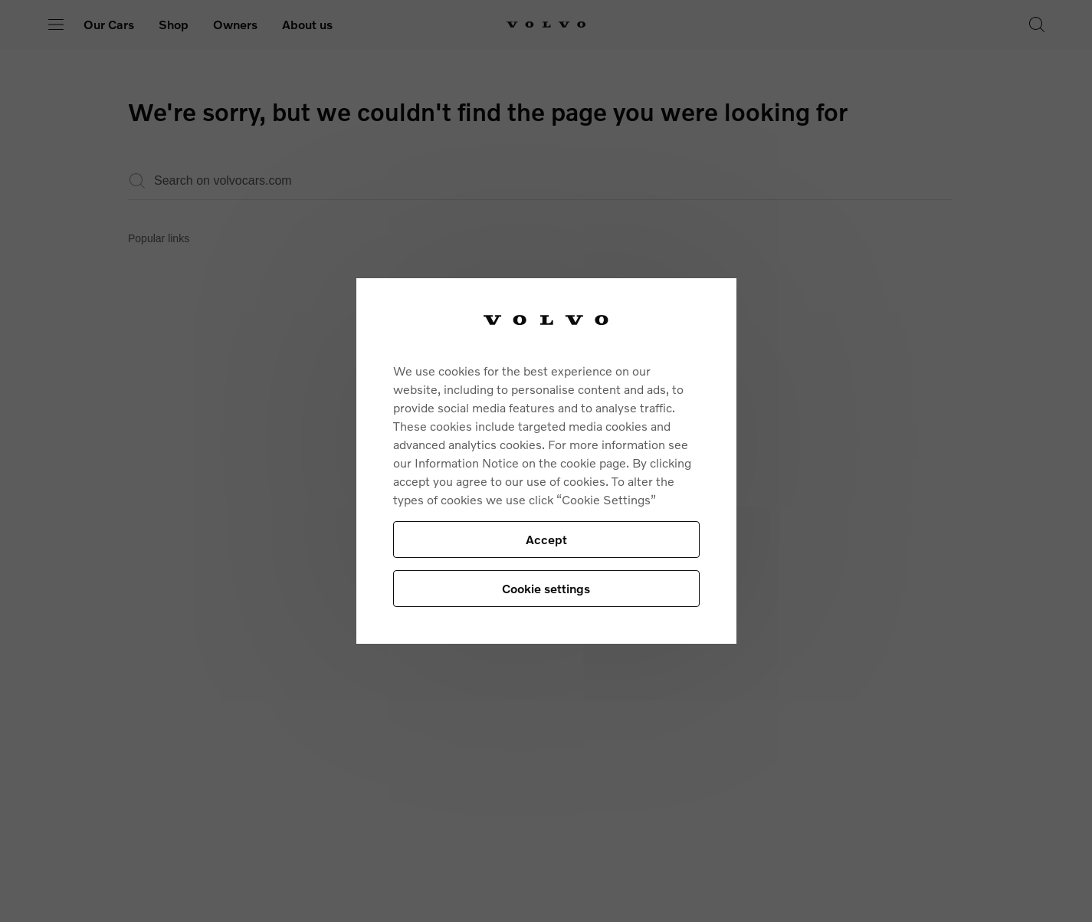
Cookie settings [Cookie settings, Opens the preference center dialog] (546, 588)
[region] (546, 461)
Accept (546, 539)
